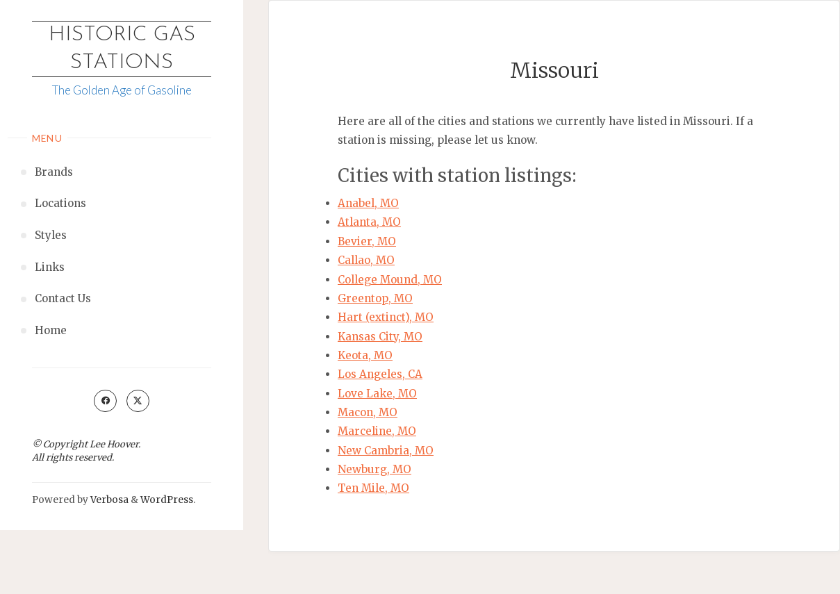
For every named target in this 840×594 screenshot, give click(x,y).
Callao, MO (366, 260)
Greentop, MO (375, 298)
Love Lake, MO (377, 393)
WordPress (166, 500)
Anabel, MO (368, 203)
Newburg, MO (374, 469)
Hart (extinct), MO (386, 317)
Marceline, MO (377, 431)
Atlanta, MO (369, 222)
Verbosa (108, 500)
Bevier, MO (367, 241)
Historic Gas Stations (122, 49)
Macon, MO (367, 412)
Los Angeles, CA (380, 374)
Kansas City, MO (380, 336)
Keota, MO (365, 355)
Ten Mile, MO (373, 488)
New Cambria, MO (386, 450)
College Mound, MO (390, 279)
